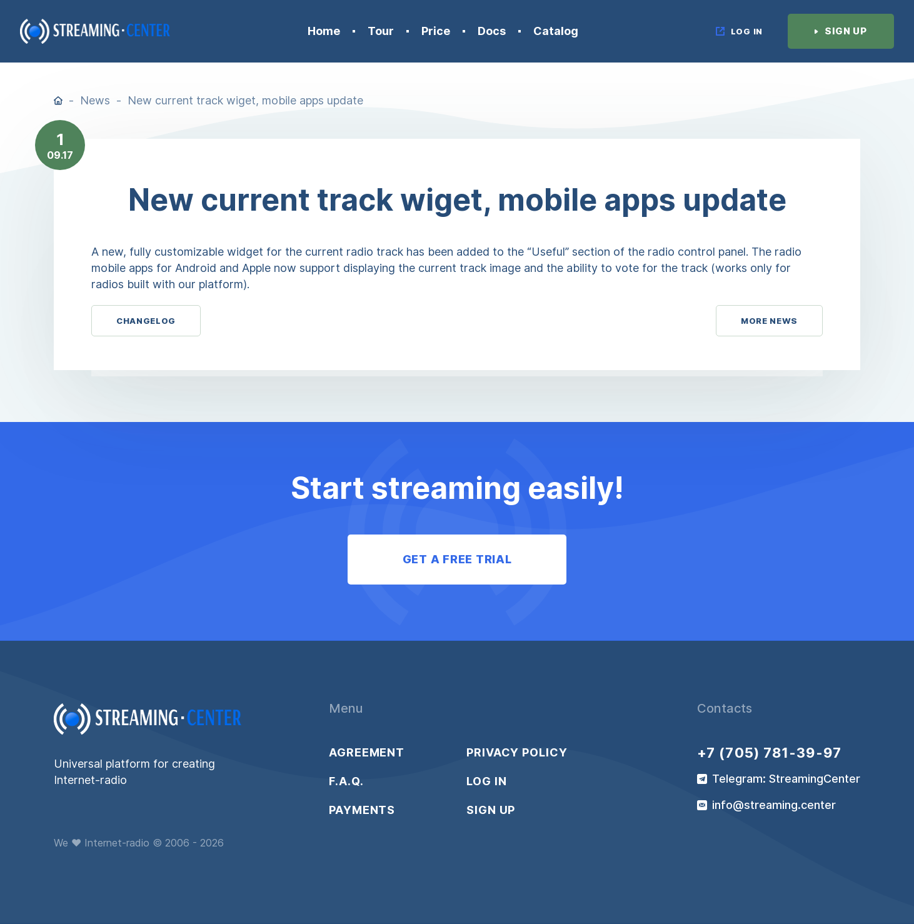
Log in (486, 781)
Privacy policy (517, 753)
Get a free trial (457, 559)
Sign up (490, 810)
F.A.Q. (346, 781)
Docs (492, 31)
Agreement (366, 753)
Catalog (555, 31)
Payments (362, 810)
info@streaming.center (774, 805)
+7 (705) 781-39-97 (769, 753)
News (95, 100)
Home (324, 31)
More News (769, 321)
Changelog (146, 321)
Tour (381, 31)
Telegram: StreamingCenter (786, 779)
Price (435, 31)
